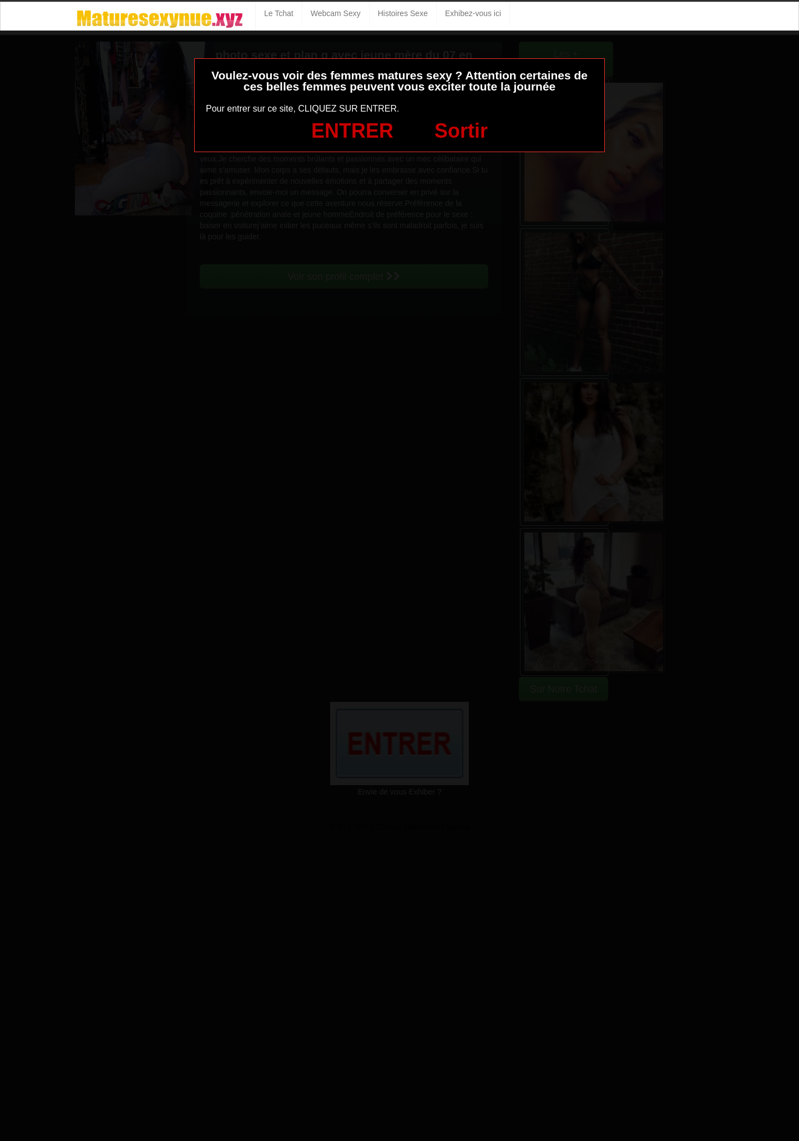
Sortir (461, 130)
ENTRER (352, 130)
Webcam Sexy (336, 13)
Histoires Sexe (403, 13)
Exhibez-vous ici (473, 13)
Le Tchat (279, 13)
